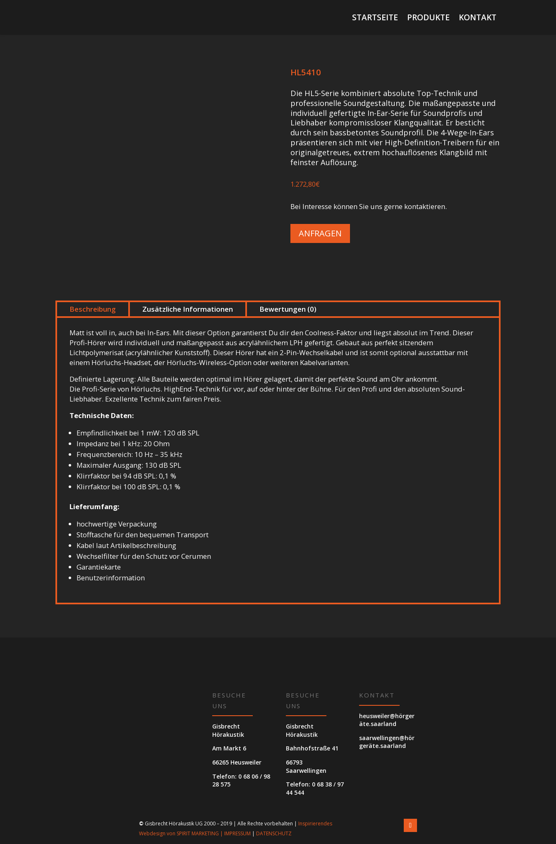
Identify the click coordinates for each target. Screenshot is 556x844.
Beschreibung (93, 309)
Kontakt (477, 18)
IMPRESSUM (237, 833)
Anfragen (320, 233)
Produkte (428, 18)
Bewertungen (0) (287, 309)
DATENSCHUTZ (274, 833)
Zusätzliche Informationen (187, 309)
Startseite (375, 18)
